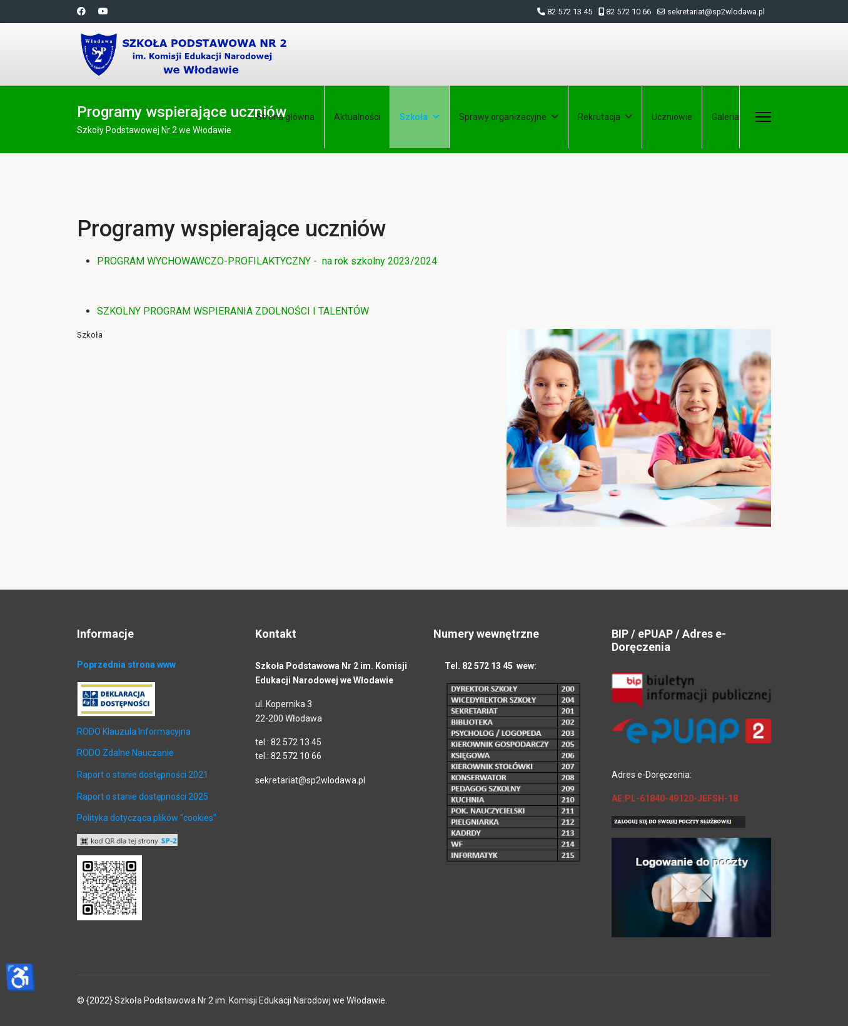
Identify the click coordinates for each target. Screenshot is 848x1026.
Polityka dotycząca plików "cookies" (146, 818)
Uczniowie (672, 117)
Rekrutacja (599, 117)
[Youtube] (103, 11)
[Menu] (763, 117)
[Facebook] (81, 11)
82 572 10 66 (628, 11)
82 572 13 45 (569, 11)
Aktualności (357, 117)
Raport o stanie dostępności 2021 (142, 775)
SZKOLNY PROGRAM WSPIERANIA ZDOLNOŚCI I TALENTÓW (233, 311)
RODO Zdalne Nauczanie (125, 753)
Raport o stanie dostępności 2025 (142, 797)
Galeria (725, 117)
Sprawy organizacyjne (503, 117)
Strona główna (285, 117)
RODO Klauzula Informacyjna (134, 732)
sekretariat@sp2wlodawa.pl (716, 11)
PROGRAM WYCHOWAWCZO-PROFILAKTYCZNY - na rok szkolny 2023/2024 (267, 261)
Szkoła (414, 117)
